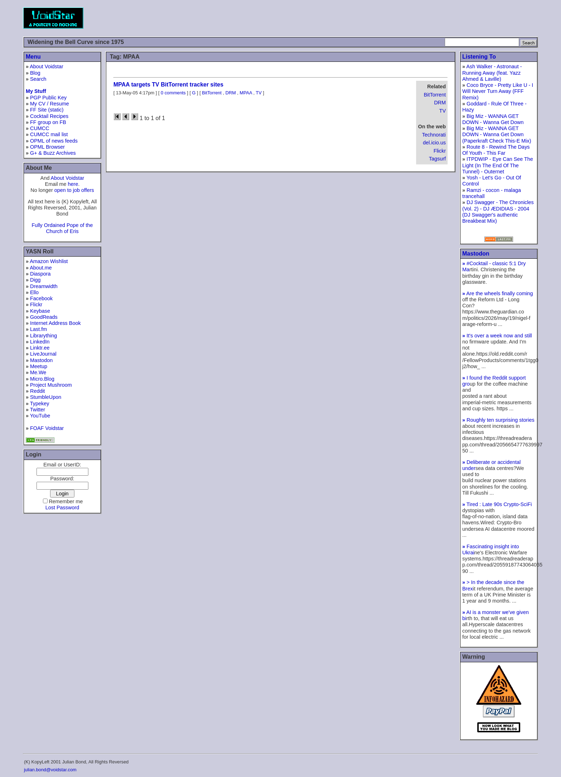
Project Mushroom (51, 385)
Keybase (40, 311)
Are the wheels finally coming (497, 293)
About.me (41, 268)
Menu (33, 57)
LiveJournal (43, 354)
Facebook (41, 298)
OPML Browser (47, 147)
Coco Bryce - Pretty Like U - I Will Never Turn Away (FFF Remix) (497, 91)
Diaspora (40, 274)
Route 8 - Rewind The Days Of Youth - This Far (496, 150)
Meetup (38, 366)
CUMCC (39, 128)
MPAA (246, 92)
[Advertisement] (408, 18)
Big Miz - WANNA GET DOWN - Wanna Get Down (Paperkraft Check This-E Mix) (496, 134)
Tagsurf (437, 159)
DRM (440, 102)
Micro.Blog (42, 379)
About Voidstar (46, 66)
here (73, 184)
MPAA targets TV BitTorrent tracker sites (168, 84)
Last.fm (38, 329)
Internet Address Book (55, 323)
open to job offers (74, 190)
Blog (35, 73)
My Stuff (36, 91)
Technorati (434, 135)
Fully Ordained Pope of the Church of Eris (62, 228)
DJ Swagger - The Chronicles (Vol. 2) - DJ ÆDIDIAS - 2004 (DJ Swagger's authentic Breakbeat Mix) (498, 211)
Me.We (38, 372)
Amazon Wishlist (49, 261)
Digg (35, 280)
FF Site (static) (47, 110)
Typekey (39, 403)
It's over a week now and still (497, 335)
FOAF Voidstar (47, 428)
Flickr (36, 304)
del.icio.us (434, 142)
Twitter (37, 409)
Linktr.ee (39, 348)
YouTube (40, 416)
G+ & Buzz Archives (53, 153)
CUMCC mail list (49, 134)
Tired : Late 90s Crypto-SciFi (497, 504)
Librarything (43, 335)
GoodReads (44, 317)
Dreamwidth (44, 286)
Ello (34, 292)
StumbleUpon (45, 397)
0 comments (173, 92)
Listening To (479, 57)
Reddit (37, 391)
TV (442, 111)
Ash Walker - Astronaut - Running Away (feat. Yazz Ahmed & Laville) (492, 73)
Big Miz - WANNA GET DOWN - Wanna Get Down (492, 119)
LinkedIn (39, 342)
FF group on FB (48, 122)
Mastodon (41, 360)
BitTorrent (435, 95)
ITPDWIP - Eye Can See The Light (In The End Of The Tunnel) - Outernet (497, 165)
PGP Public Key (48, 97)
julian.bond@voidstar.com (50, 769)
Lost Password (62, 507)
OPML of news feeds (54, 141)
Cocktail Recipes (49, 116)
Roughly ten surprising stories (498, 420)
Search (38, 79)
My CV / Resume (49, 104)
